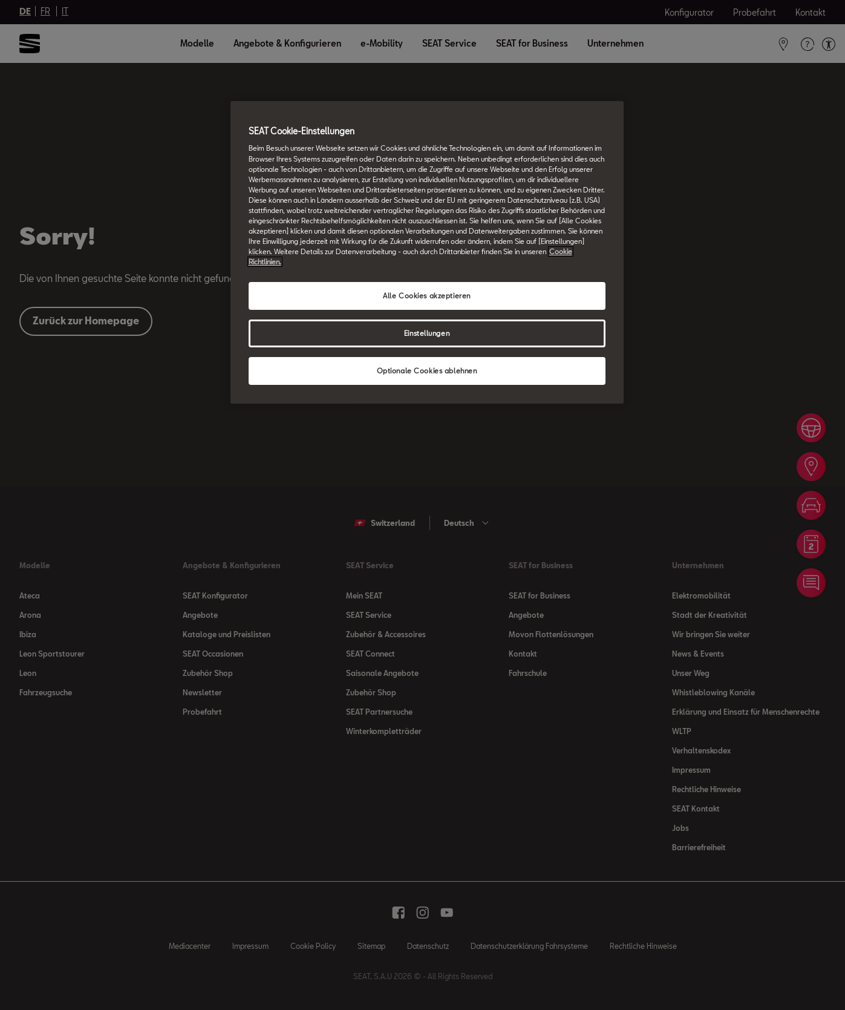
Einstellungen (426, 333)
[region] (427, 252)
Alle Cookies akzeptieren (427, 296)
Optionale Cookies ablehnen (427, 371)
